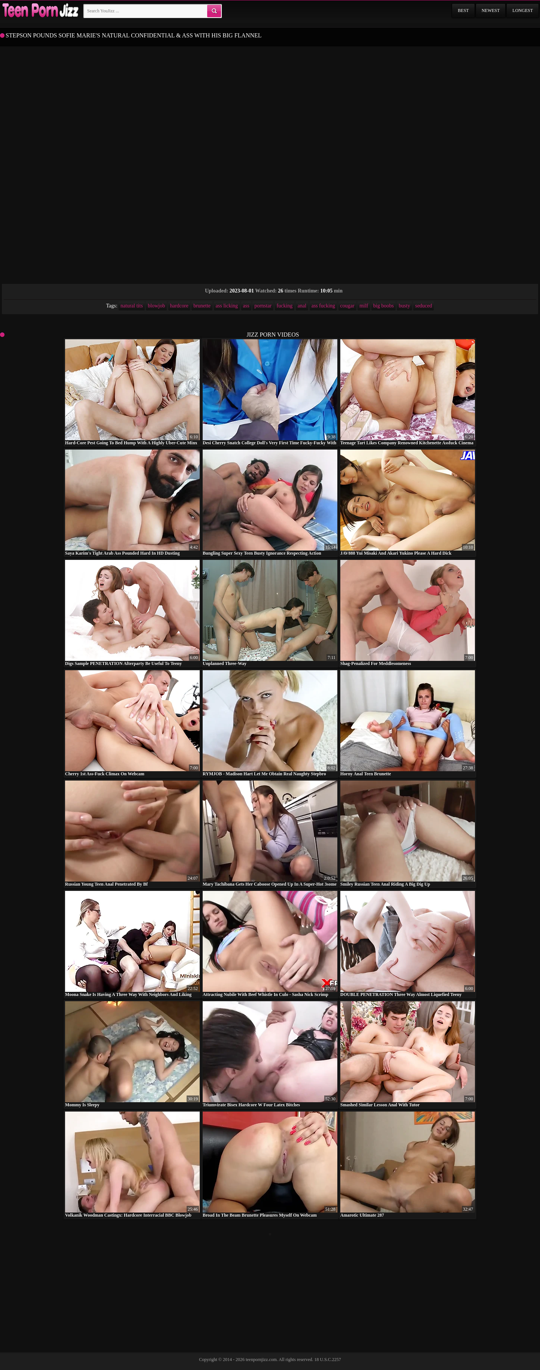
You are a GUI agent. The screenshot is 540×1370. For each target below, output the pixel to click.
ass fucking (323, 306)
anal (302, 306)
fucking (285, 306)
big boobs (383, 306)
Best (463, 10)
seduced (423, 306)
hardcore (179, 306)
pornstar (262, 306)
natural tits (131, 306)
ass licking (227, 306)
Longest (522, 10)
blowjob (156, 306)
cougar (347, 306)
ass (246, 306)
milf (363, 306)
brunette (202, 306)
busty (404, 306)
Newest (491, 10)
